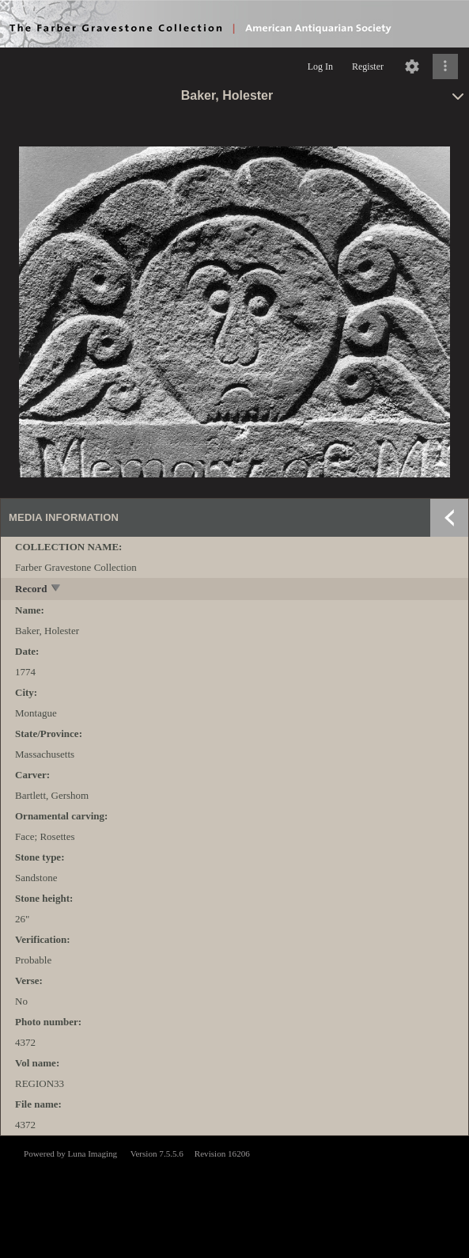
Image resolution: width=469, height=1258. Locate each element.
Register (368, 66)
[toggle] (56, 589)
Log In (320, 66)
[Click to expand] (445, 66)
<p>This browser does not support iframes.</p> (234, 1195)
